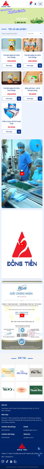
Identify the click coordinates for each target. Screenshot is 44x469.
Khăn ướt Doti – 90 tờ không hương (32, 89)
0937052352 (6, 430)
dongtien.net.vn (28, 437)
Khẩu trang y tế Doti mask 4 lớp (11, 122)
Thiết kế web (32, 467)
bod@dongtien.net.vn (30, 430)
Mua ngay (9, 65)
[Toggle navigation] (40, 4)
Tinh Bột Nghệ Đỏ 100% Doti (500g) (11, 56)
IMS (37, 467)
